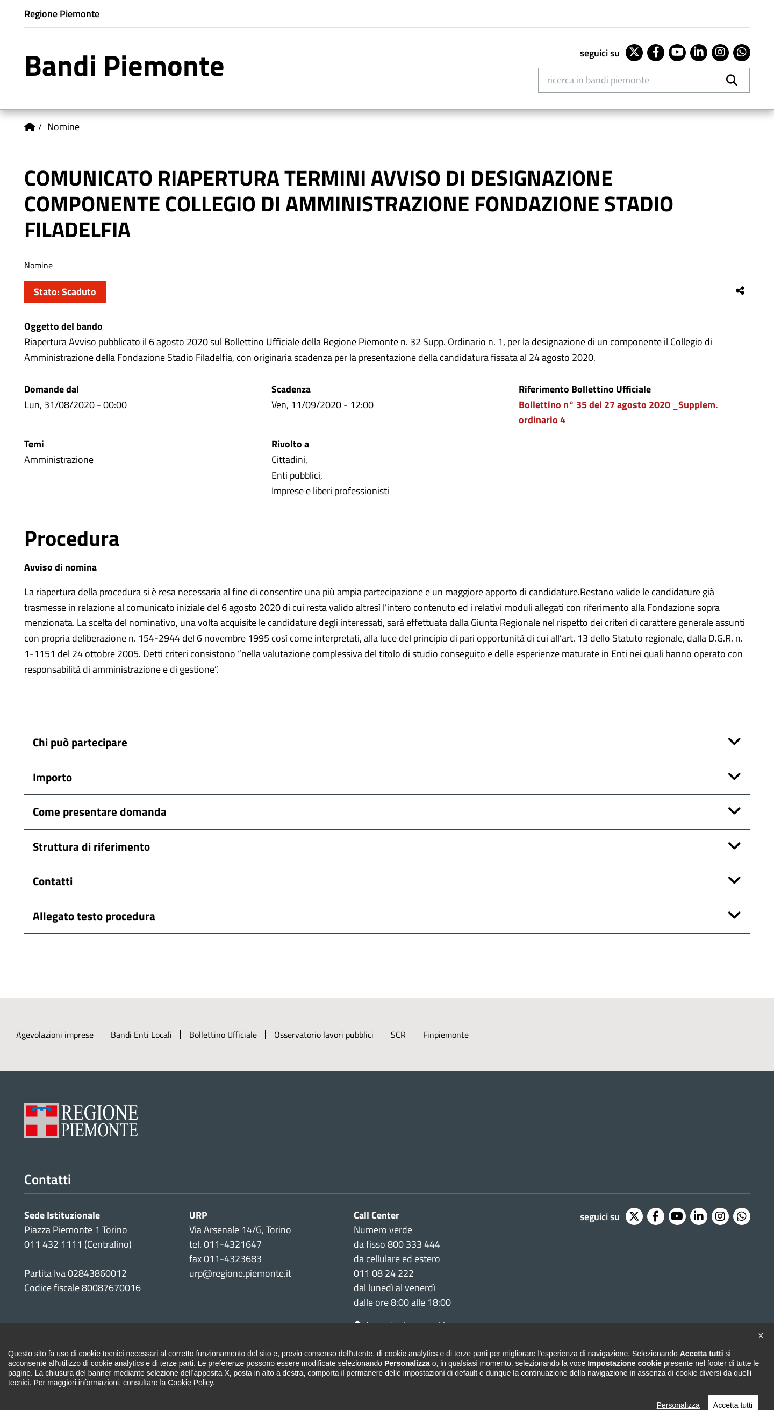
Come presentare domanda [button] (100, 811)
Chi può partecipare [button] (80, 742)
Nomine (63, 126)
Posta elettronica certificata (514, 1373)
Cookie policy (260, 1373)
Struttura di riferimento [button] (91, 846)
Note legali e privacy (183, 1373)
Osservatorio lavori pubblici (324, 1034)
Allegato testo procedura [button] (94, 915)
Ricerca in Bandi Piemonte (598, 80)
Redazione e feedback (407, 1373)
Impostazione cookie (402, 1325)
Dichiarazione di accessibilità (76, 1373)
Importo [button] (52, 777)
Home (29, 127)
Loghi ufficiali (326, 1373)
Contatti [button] (53, 880)
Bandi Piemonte (124, 65)
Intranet (597, 1373)
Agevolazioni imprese (55, 1034)
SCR (398, 1034)
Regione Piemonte (61, 13)
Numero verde (383, 1229)
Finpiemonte (446, 1034)
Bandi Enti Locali (141, 1034)
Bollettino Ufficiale (223, 1034)
